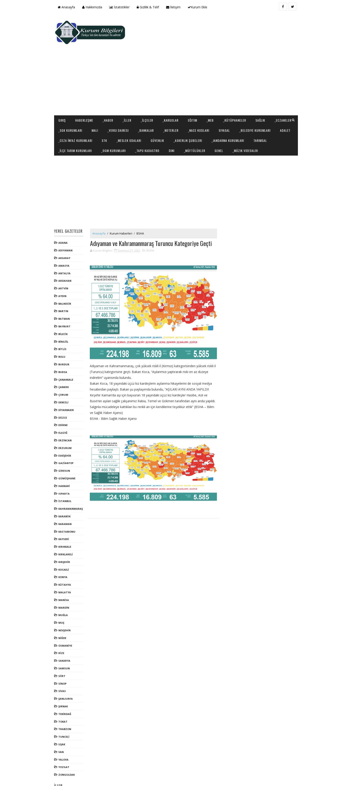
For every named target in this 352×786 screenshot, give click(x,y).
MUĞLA (65, 596)
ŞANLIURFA (67, 680)
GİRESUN (66, 452)
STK (166, 111)
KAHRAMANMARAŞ (72, 490)
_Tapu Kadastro (214, 121)
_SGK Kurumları (98, 101)
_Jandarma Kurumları (76, 121)
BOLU (63, 338)
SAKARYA (66, 642)
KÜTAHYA (66, 566)
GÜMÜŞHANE (68, 460)
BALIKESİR (66, 285)
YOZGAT (65, 748)
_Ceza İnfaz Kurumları (138, 111)
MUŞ (63, 604)
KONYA (64, 558)
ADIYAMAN (67, 232)
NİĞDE (64, 619)
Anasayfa (68, 7)
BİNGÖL (65, 323)
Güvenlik (220, 111)
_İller (128, 91)
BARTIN (65, 292)
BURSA (64, 353)
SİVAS (64, 672)
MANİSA (65, 581)
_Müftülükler (261, 121)
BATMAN (66, 300)
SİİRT (63, 657)
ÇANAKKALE (67, 361)
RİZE (63, 634)
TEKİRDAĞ (66, 695)
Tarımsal (109, 121)
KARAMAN (66, 505)
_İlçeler (149, 91)
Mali (123, 101)
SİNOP (64, 665)
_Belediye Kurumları (75, 111)
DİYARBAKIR (68, 391)
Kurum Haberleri (123, 215)
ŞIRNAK (65, 688)
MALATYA (66, 574)
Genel (285, 121)
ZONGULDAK (68, 756)
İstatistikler (121, 7)
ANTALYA (66, 254)
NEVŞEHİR (66, 612)
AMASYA (65, 247)
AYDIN (64, 277)
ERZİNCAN (66, 422)
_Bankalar (174, 101)
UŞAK (63, 726)
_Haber (109, 91)
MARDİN (65, 589)
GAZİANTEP (67, 444)
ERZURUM (66, 429)
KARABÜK (66, 498)
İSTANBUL (66, 482)
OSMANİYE (67, 627)
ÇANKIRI (65, 368)
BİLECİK (64, 315)
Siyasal (252, 101)
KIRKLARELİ (67, 536)
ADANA (64, 224)
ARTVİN (65, 270)
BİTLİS (64, 330)
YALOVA (65, 741)
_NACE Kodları (226, 101)
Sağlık (262, 91)
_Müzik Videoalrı (73, 132)
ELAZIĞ (64, 414)
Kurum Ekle (199, 7)
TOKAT (64, 703)
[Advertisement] (214, 50)
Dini (238, 121)
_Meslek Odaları (191, 111)
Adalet (106, 111)
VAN (63, 733)
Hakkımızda (94, 7)
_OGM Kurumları (180, 121)
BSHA (142, 215)
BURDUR (65, 346)
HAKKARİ (66, 467)
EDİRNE (64, 406)
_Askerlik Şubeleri (250, 111)
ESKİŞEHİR (66, 437)
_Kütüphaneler (236, 91)
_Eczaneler (68, 101)
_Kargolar (172, 91)
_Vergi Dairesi (146, 101)
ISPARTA (65, 475)
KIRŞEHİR (66, 543)
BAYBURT (66, 308)
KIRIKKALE (66, 528)
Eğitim (194, 91)
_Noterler (199, 101)
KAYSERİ (65, 520)
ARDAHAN (66, 262)
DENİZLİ (65, 384)
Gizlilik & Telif (150, 7)
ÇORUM (65, 376)
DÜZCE (64, 399)
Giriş (64, 91)
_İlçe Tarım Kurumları (141, 121)
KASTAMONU (68, 513)
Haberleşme (86, 91)
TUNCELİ (65, 718)
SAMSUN (66, 650)
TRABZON (66, 710)
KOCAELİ (65, 551)
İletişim (175, 7)
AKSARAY (66, 239)
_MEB (212, 91)
